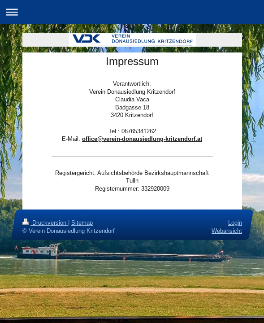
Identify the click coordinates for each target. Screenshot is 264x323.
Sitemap (82, 222)
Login (235, 222)
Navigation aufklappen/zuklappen (132, 12)
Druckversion (45, 222)
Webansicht (227, 230)
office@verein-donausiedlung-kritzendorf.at (142, 138)
